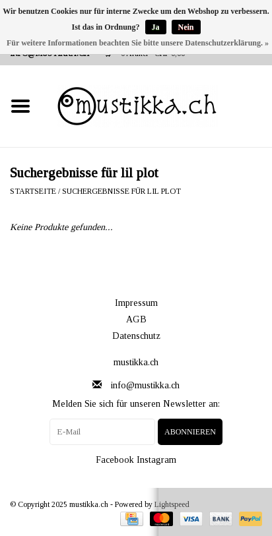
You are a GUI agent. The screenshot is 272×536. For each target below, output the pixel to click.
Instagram (156, 460)
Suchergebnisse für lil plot (121, 191)
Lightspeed (171, 504)
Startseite (33, 191)
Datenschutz (136, 336)
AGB (136, 319)
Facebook (115, 460)
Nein (186, 27)
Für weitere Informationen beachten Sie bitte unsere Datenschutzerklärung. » (138, 42)
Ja (156, 27)
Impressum (136, 303)
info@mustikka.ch (145, 385)
